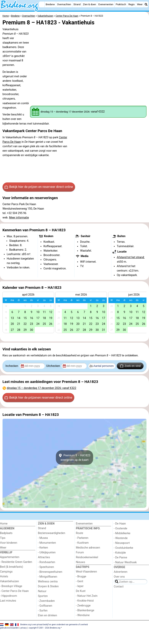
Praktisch (121, 4)
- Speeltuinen (46, 567)
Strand (77, 4)
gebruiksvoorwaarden (9, 628)
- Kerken (43, 547)
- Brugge (81, 576)
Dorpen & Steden (48, 586)
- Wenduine (83, 615)
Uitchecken (53, 366)
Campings (6, 571)
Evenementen (105, 4)
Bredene (50, 4)
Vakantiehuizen (9, 581)
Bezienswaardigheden (51, 533)
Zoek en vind (130, 366)
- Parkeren (82, 538)
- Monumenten (47, 542)
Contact (119, 586)
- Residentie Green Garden (16, 562)
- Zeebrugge (83, 605)
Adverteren (120, 572)
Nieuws (80, 562)
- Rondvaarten (46, 562)
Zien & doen (89, 4)
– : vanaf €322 (41, 388)
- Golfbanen (45, 605)
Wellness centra (48, 581)
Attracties (44, 557)
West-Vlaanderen (86, 571)
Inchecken (12, 366)
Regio (131, 4)
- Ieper (80, 586)
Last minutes (8, 600)
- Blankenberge (85, 610)
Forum (80, 552)
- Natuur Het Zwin (87, 596)
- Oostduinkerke (123, 547)
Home (4, 523)
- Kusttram (82, 542)
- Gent (79, 581)
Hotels (4, 576)
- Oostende (120, 528)
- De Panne (120, 557)
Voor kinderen (8, 542)
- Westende (121, 538)
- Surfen (43, 610)
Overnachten (64, 4)
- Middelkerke (122, 533)
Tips (2, 538)
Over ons (119, 576)
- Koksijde (120, 552)
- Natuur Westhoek (125, 562)
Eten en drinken (47, 615)
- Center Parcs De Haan (14, 591)
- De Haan (120, 523)
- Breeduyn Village (11, 586)
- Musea (43, 538)
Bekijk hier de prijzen (38, 186)
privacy (24, 628)
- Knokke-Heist (85, 600)
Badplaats (6, 533)
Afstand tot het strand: (131, 257)
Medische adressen (88, 547)
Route (79, 533)
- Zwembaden (46, 601)
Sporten (43, 596)
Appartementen (9, 557)
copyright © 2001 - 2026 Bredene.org (44, 628)
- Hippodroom (8, 596)
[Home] (41, 4)
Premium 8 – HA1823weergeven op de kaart (74, 457)
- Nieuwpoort (122, 543)
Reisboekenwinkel (87, 557)
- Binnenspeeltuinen (50, 572)
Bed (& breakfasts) (11, 566)
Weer (140, 4)
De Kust (81, 591)
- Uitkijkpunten (47, 552)
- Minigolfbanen (47, 576)
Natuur (42, 591)
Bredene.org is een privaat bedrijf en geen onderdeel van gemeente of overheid (54, 624)
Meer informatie (19, 217)
